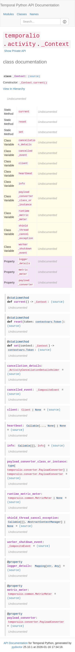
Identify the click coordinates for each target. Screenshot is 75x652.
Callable (32, 426)
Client (25, 410)
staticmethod (19, 297)
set (21, 132)
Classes (22, 14)
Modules (8, 14)
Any (57, 566)
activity (22, 44)
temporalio (22, 36)
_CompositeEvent (48, 390)
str (49, 566)
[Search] (40, 21)
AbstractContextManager (44, 522)
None (38, 410)
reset (22, 122)
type (11, 465)
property (15, 562)
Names (34, 14)
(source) (34, 76)
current (24, 111)
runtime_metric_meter (23, 215)
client (23, 163)
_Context (55, 44)
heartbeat (25, 173)
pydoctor (17, 647)
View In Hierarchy (14, 88)
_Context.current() (33, 82)
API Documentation (43, 5)
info (22, 183)
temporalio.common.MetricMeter (30, 498)
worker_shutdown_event (25, 248)
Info (41, 446)
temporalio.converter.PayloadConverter (35, 470)
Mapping (40, 566)
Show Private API (15, 50)
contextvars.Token (48, 322)
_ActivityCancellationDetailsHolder (33, 370)
